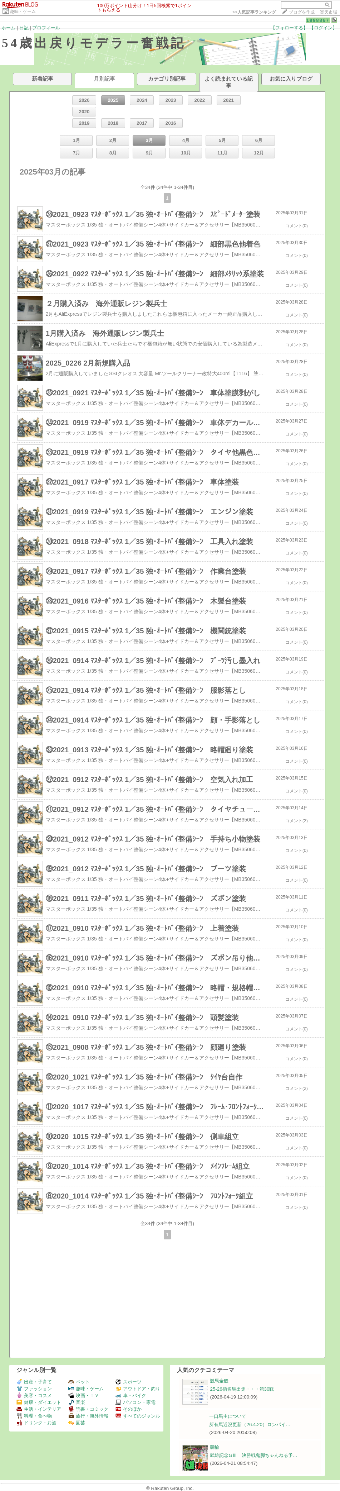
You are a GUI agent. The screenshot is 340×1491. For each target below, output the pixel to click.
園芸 (76, 1422)
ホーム (8, 27)
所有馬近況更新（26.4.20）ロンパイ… (249, 1424)
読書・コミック (88, 1409)
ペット (79, 1382)
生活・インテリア (38, 1409)
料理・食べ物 (34, 1416)
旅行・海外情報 (88, 1416)
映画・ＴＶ (83, 1395)
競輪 (214, 1447)
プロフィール (46, 27)
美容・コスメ (34, 1395)
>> (254, 12)
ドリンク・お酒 (36, 1422)
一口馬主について (227, 1416)
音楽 (76, 1402)
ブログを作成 (302, 12)
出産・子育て (34, 1382)
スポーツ (128, 1382)
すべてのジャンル (137, 1416)
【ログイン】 (323, 27)
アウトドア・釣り (137, 1388)
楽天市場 (328, 12)
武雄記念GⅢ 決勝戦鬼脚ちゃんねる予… (253, 1455)
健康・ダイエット (38, 1402)
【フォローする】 (289, 27)
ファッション (34, 1388)
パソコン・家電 (135, 1402)
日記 (24, 27)
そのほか (128, 1409)
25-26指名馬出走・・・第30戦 (242, 1389)
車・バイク (130, 1395)
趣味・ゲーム (23, 11)
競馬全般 (219, 1380)
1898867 (318, 20)
